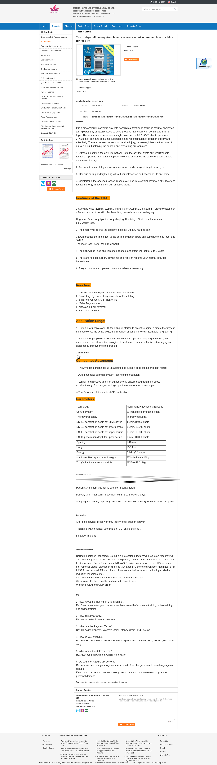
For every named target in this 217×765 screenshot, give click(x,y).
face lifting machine (88, 682)
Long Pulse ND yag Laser (50, 112)
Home (44, 26)
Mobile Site (165, 755)
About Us (69, 26)
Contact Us (116, 26)
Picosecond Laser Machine (51, 51)
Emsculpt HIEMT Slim (49, 133)
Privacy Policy (44, 763)
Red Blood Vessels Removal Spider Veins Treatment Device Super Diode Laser (74, 743)
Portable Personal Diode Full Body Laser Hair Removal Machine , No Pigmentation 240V (138, 758)
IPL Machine (45, 55)
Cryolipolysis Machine (49, 69)
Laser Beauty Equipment (50, 103)
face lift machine (121, 682)
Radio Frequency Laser (49, 117)
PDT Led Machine (47, 92)
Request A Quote (134, 26)
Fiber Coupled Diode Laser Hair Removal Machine (52, 127)
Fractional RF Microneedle (50, 74)
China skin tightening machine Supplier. (65, 763)
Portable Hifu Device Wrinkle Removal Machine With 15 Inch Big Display (107, 743)
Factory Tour (83, 26)
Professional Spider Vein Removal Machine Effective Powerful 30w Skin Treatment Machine (74, 756)
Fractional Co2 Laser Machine (52, 46)
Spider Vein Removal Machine (52, 87)
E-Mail (162, 748)
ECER (164, 763)
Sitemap (163, 752)
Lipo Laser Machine (48, 60)
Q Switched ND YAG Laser (51, 83)
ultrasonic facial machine (105, 682)
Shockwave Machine (48, 64)
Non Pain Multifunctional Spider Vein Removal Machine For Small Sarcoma (75, 750)
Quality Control (100, 26)
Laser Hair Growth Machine (51, 122)
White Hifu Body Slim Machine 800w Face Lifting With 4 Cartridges (107, 758)
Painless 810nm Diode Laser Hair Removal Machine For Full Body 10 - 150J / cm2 (139, 751)
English (173, 2)
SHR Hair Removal (48, 78)
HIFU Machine (46, 42)
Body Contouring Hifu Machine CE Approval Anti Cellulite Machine (107, 751)
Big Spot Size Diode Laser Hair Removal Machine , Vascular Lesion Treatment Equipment (139, 743)
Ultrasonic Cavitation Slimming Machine (52, 98)
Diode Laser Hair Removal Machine (54, 37)
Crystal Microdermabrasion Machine (54, 108)
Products (56, 26)
